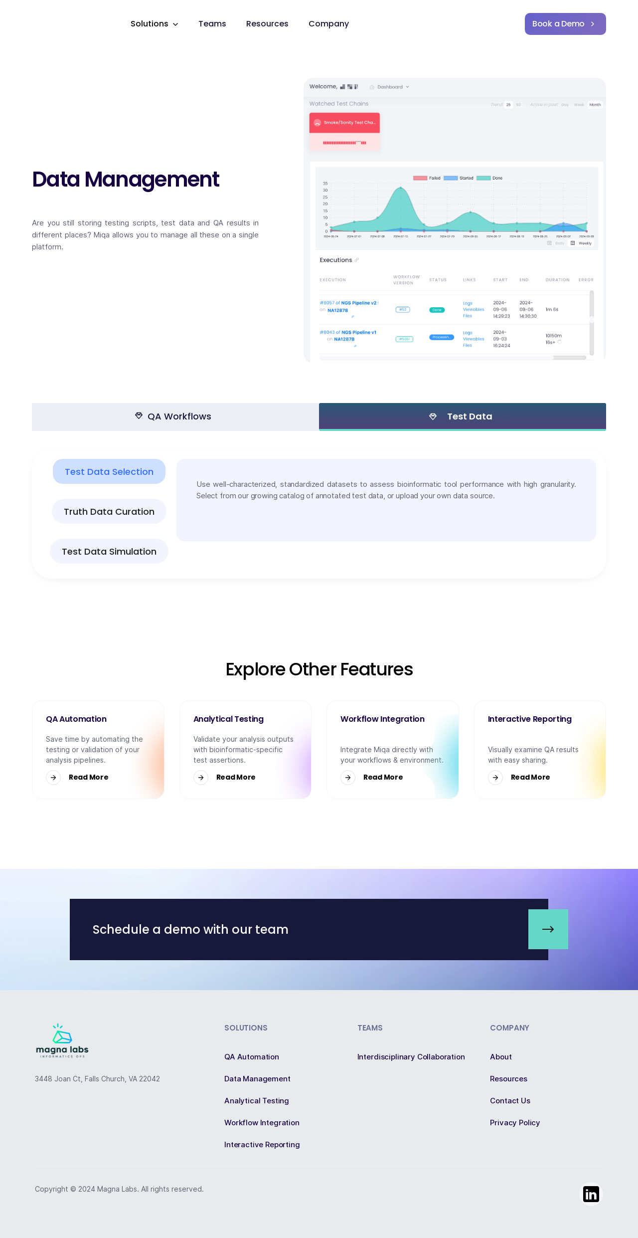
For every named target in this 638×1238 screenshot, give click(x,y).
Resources (267, 23)
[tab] (175, 417)
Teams (212, 23)
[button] (154, 24)
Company (329, 23)
